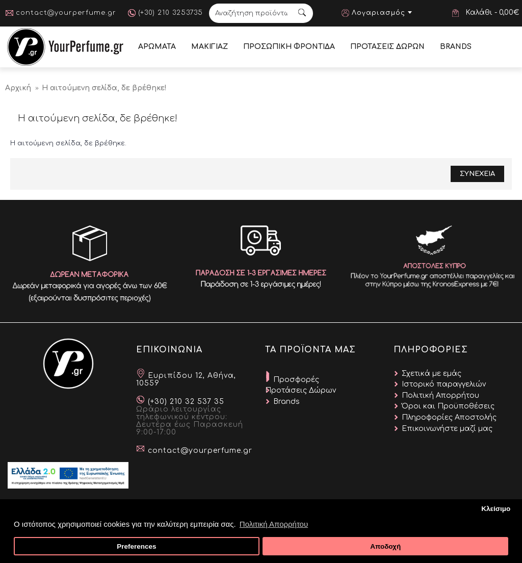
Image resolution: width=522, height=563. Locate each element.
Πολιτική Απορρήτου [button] (274, 524)
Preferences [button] (136, 546)
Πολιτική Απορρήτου (440, 395)
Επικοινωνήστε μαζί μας (447, 428)
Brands (286, 401)
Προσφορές (296, 379)
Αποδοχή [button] (385, 546)
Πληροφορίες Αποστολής (449, 417)
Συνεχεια (477, 173)
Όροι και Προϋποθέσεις (448, 406)
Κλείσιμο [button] (495, 509)
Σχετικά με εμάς (431, 373)
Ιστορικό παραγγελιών (444, 384)
